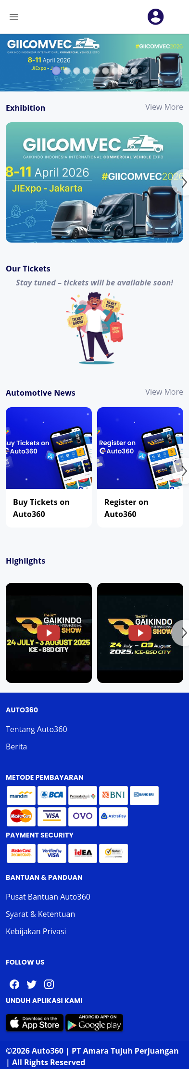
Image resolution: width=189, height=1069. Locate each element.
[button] (155, 16)
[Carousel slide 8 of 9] (124, 71)
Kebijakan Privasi (36, 931)
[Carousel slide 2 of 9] (67, 71)
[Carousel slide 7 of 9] (115, 71)
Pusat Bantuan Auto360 (48, 896)
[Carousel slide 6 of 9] (105, 71)
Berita (16, 746)
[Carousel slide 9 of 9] (134, 71)
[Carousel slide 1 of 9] (56, 70)
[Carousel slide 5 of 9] (96, 71)
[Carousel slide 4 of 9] (86, 71)
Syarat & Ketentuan (40, 914)
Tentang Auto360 (36, 729)
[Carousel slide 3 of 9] (76, 71)
